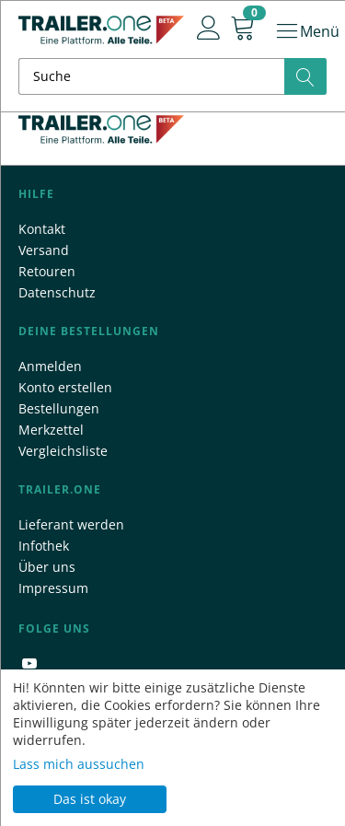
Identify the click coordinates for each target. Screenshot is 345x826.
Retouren (46, 271)
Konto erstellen (65, 387)
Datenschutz (57, 292)
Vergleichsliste (63, 451)
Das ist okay (89, 799)
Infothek (43, 545)
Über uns (46, 567)
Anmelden (50, 366)
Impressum (53, 588)
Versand (43, 250)
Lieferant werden (71, 524)
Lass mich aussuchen (78, 764)
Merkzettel (51, 429)
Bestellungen (58, 408)
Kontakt (41, 229)
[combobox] (172, 76)
